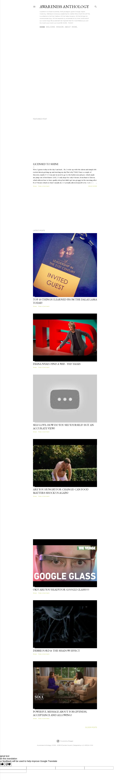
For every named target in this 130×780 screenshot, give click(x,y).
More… (75, 27)
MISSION (60, 27)
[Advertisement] (65, 208)
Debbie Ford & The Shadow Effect (56, 650)
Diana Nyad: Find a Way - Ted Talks (56, 364)
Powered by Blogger (65, 741)
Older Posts (91, 727)
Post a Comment (43, 186)
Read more (92, 186)
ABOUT (68, 27)
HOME (42, 27)
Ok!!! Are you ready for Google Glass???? (61, 589)
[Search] (95, 6)
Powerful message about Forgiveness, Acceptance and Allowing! (60, 713)
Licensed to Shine (45, 164)
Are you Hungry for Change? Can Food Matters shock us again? (60, 491)
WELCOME (50, 27)
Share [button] (35, 186)
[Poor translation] (8, 764)
